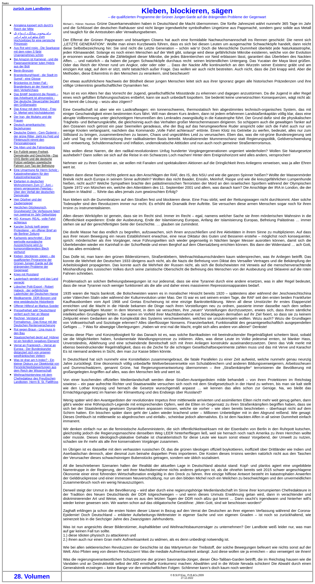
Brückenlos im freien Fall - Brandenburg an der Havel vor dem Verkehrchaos (33, 86)
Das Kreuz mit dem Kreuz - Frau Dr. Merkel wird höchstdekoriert (35, 110)
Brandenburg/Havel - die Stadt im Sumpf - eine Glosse (35, 76)
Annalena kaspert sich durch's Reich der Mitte (33, 27)
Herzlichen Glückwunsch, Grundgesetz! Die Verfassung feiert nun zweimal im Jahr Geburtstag (37, 211)
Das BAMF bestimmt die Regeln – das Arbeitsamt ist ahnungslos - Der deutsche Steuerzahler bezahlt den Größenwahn (36, 100)
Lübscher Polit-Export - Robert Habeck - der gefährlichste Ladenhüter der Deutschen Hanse (36, 290)
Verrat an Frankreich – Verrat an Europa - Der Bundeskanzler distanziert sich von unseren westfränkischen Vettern (35, 351)
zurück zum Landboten (31, 9)
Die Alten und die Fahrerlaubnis (34, 147)
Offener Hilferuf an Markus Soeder (36, 306)
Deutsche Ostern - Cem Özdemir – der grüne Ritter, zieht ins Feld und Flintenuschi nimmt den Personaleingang (36, 138)
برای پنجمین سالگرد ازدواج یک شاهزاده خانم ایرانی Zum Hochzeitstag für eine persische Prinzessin (34, 39)
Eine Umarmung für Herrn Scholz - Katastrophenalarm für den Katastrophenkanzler (36, 173)
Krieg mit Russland (26, 274)
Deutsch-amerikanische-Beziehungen (30, 126)
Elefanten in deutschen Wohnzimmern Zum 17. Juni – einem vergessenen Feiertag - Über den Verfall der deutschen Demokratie (34, 188)
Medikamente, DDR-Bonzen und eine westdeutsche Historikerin (35, 299)
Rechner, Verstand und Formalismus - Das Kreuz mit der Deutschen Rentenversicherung (35, 321)
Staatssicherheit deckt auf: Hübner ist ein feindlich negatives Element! (36, 339)
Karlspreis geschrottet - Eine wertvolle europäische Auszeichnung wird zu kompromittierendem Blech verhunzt (32, 245)
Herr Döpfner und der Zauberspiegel (28, 201)
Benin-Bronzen (23, 70)
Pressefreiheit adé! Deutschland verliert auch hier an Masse (35, 312)
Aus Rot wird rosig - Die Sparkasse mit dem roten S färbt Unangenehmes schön (37, 51)
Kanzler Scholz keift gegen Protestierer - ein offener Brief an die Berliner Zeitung (35, 230)
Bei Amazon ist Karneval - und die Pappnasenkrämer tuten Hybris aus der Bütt (36, 63)
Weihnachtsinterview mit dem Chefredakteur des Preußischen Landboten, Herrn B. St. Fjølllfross (36, 378)
